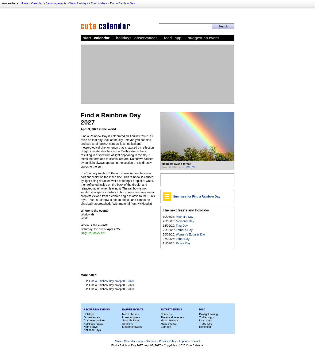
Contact (195, 341)
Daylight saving (208, 314)
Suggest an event (203, 38)
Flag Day (182, 225)
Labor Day (183, 239)
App (178, 38)
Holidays (123, 38)
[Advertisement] (157, 74)
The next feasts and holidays (186, 210)
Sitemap (151, 341)
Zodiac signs (207, 317)
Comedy (166, 326)
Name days (91, 326)
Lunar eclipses (131, 317)
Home (24, 3)
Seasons (127, 323)
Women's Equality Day (190, 234)
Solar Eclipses (130, 320)
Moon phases (130, 314)
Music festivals (170, 320)
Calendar (36, 3)
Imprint (183, 341)
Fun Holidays (99, 3)
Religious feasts (93, 323)
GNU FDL (191, 167)
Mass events (168, 323)
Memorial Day (185, 221)
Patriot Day (183, 243)
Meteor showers (132, 326)
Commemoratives (94, 320)
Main (118, 341)
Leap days (205, 320)
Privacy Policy (167, 341)
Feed (168, 38)
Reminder (205, 326)
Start (87, 38)
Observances (145, 38)
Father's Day (184, 230)
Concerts (166, 314)
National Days (92, 330)
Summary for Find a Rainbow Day (196, 196)
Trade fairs (205, 323)
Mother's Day (184, 216)
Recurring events (56, 3)
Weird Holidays (78, 3)
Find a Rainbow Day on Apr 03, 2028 (111, 281)
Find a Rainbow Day (122, 3)
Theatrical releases (172, 317)
